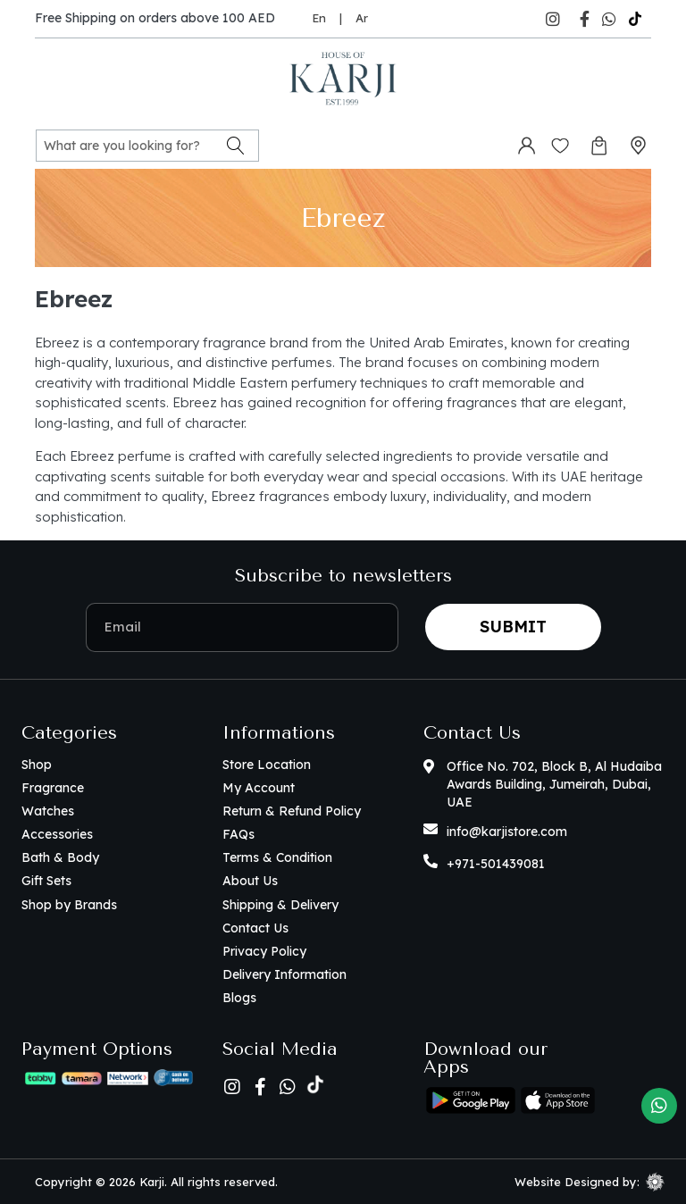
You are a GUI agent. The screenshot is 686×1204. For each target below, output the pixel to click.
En (319, 18)
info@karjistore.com (507, 832)
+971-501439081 (496, 864)
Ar (362, 18)
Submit (513, 626)
